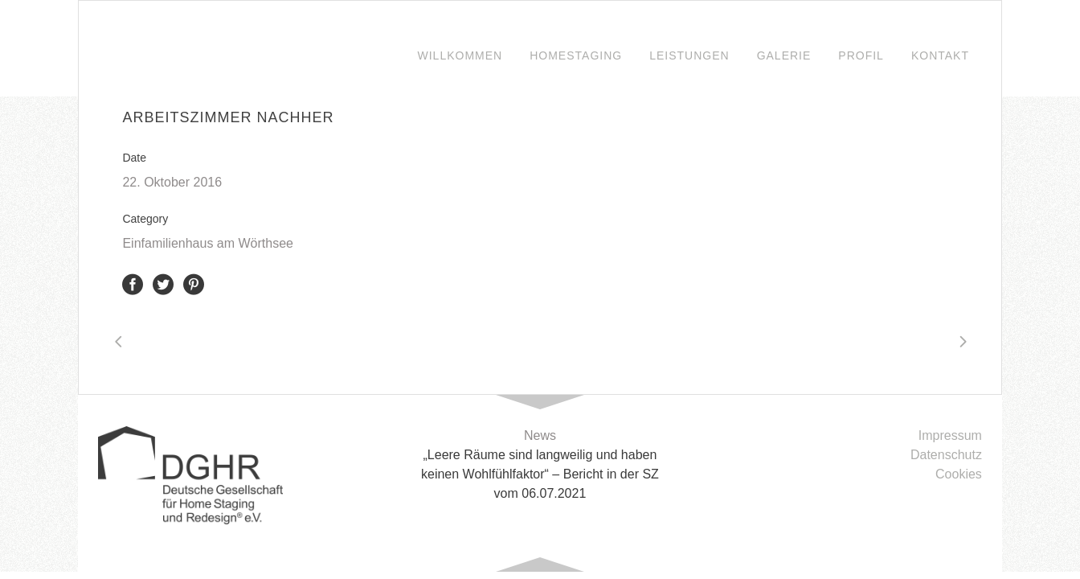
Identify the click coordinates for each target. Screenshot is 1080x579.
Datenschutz (946, 455)
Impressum (950, 435)
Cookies (958, 474)
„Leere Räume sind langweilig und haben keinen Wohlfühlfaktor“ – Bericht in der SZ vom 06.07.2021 (540, 474)
